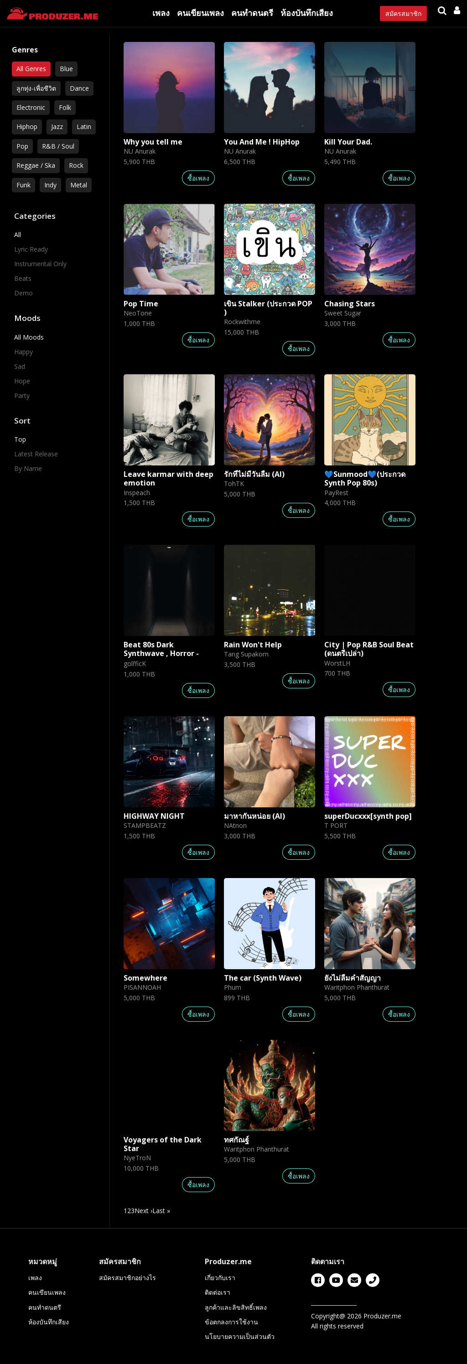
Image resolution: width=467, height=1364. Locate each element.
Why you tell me (153, 142)
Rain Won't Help (253, 645)
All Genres (31, 68)
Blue (66, 68)
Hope (22, 381)
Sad (19, 366)
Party (22, 395)
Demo (23, 293)
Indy (50, 185)
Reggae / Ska (35, 165)
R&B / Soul (58, 146)
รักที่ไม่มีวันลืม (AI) (254, 474)
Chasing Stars (349, 304)
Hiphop (26, 126)
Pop (22, 146)
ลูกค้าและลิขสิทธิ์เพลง (236, 1307)
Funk (23, 185)
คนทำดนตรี (252, 12)
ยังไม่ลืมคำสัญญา (352, 978)
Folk (65, 107)
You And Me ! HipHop (262, 142)
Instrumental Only (40, 263)
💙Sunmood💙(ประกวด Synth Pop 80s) (364, 478)
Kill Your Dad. (348, 142)
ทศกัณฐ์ (236, 1140)
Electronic (30, 107)
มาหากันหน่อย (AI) (254, 816)
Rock (76, 165)
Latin (84, 126)
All (17, 234)
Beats (22, 278)
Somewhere (145, 978)
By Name (28, 468)
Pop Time (141, 304)
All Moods (29, 337)
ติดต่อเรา (217, 1292)
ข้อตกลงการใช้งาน (231, 1322)
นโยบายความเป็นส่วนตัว (240, 1336)
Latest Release (36, 454)
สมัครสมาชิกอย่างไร (127, 1277)
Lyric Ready (31, 249)
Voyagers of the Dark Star (163, 1144)
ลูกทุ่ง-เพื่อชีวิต (36, 88)
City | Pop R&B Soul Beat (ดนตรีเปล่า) (369, 649)
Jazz (57, 126)
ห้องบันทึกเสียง (306, 12)
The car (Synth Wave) (262, 978)
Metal (78, 185)
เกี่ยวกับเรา (220, 1277)
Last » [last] (161, 1210)
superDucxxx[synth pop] (368, 816)
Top (20, 439)
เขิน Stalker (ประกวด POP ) (268, 308)
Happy (23, 351)
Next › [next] (143, 1210)
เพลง (161, 12)
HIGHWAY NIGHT (154, 816)
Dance (79, 88)
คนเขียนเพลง (200, 12)
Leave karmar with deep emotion (168, 478)
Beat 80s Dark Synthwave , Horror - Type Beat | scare (161, 653)
